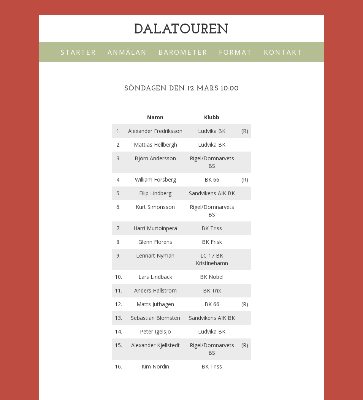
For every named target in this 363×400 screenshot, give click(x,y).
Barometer (183, 52)
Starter (78, 52)
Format (235, 52)
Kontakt (283, 52)
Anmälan (127, 52)
